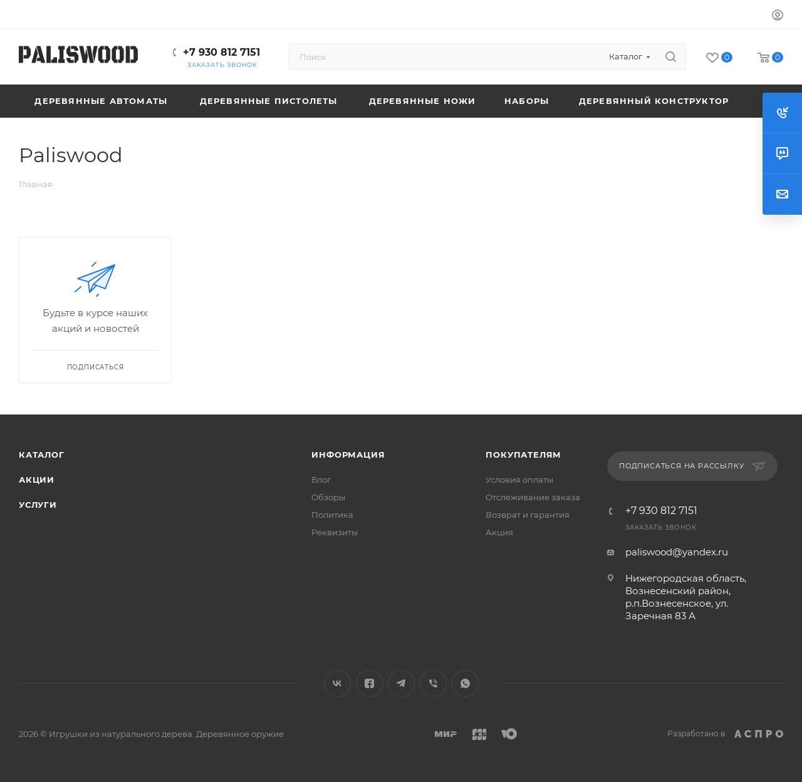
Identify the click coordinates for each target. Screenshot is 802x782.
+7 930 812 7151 (221, 52)
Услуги (38, 505)
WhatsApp (465, 683)
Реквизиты (334, 532)
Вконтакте (337, 683)
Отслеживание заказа (533, 497)
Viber (433, 683)
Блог (321, 480)
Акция (499, 532)
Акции (37, 480)
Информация (348, 455)
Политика (332, 515)
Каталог (42, 455)
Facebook (369, 683)
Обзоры (328, 497)
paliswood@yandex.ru (676, 552)
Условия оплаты (519, 480)
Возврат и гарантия (528, 515)
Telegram (401, 683)
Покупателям (523, 455)
